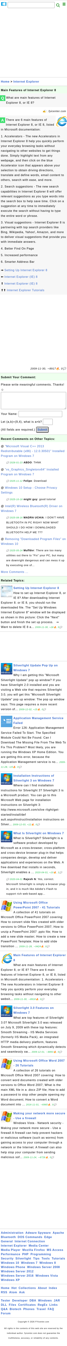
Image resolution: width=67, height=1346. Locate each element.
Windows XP (10, 1283)
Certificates (27, 1308)
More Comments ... (14, 575)
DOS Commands (30, 1240)
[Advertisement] (33, 43)
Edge (48, 1240)
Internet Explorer (26, 81)
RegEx (43, 1308)
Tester (5, 1304)
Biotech (15, 1312)
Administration (12, 1236)
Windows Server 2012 (17, 1274)
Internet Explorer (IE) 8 (21, 276)
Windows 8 (47, 1266)
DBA (32, 1304)
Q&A (4, 1312)
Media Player (11, 1253)
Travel (41, 1312)
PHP (25, 1257)
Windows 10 (10, 1266)
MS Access (55, 1253)
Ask (22, 1295)
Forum (6, 1316)
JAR (57, 1304)
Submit (42, 433)
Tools (45, 1262)
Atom (13, 1295)
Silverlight (23, 1262)
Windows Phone (13, 1270)
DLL (4, 1308)
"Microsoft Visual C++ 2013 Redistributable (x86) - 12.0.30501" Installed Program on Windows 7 (33, 454)
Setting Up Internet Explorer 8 (25, 270)
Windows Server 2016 (17, 1279)
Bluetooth (8, 1240)
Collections (27, 1291)
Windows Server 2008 (43, 1270)
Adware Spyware (38, 1236)
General (7, 1244)
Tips (36, 1262)
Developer (20, 1304)
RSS (4, 1295)
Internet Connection (30, 1244)
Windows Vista (47, 1279)
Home (5, 81)
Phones (29, 1312)
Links (53, 1308)
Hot (14, 1291)
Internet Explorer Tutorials (25, 290)
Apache (58, 1236)
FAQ (51, 1312)
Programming (41, 1257)
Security (7, 1262)
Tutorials (58, 1262)
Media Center (39, 1249)
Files (12, 1308)
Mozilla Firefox (33, 1253)
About (42, 1291)
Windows (45, 1304)
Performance (10, 1257)
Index (53, 1291)
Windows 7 (29, 1266)
